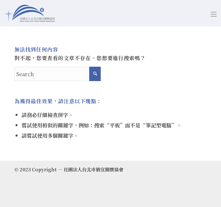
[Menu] (214, 13)
